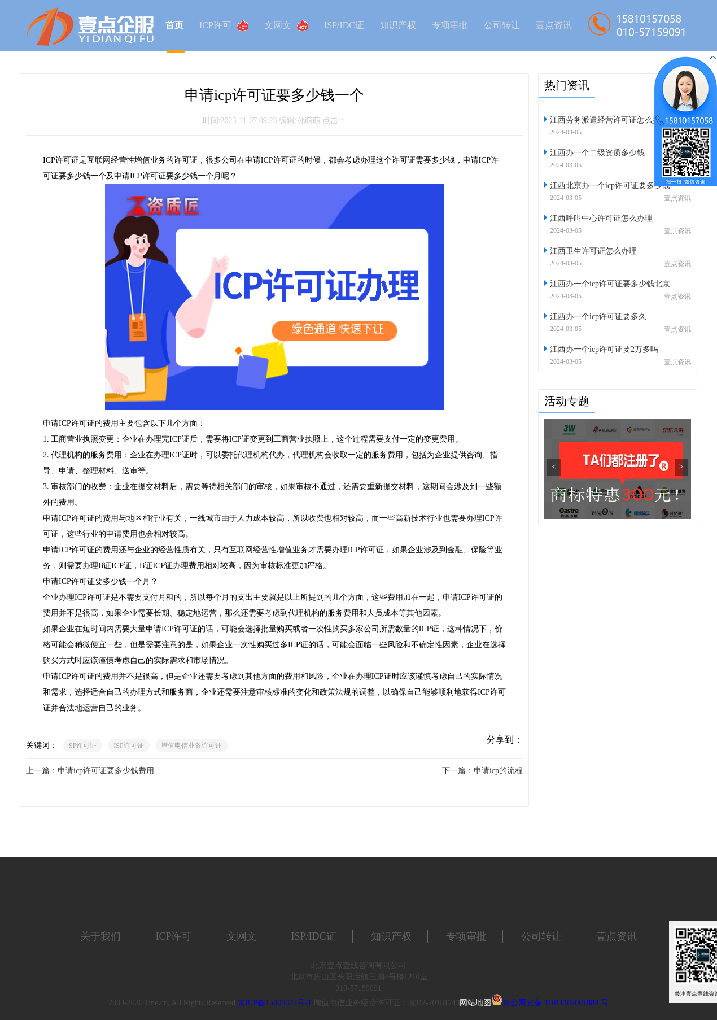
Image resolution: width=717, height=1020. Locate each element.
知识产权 (398, 25)
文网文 (286, 25)
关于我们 (100, 936)
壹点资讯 (554, 25)
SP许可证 (83, 745)
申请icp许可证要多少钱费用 (106, 770)
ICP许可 (223, 25)
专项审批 (450, 25)
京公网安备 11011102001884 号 (555, 1003)
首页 (174, 25)
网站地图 (475, 1003)
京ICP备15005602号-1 (274, 1003)
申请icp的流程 (498, 770)
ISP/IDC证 (344, 25)
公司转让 (502, 25)
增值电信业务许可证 (191, 745)
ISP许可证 (128, 745)
